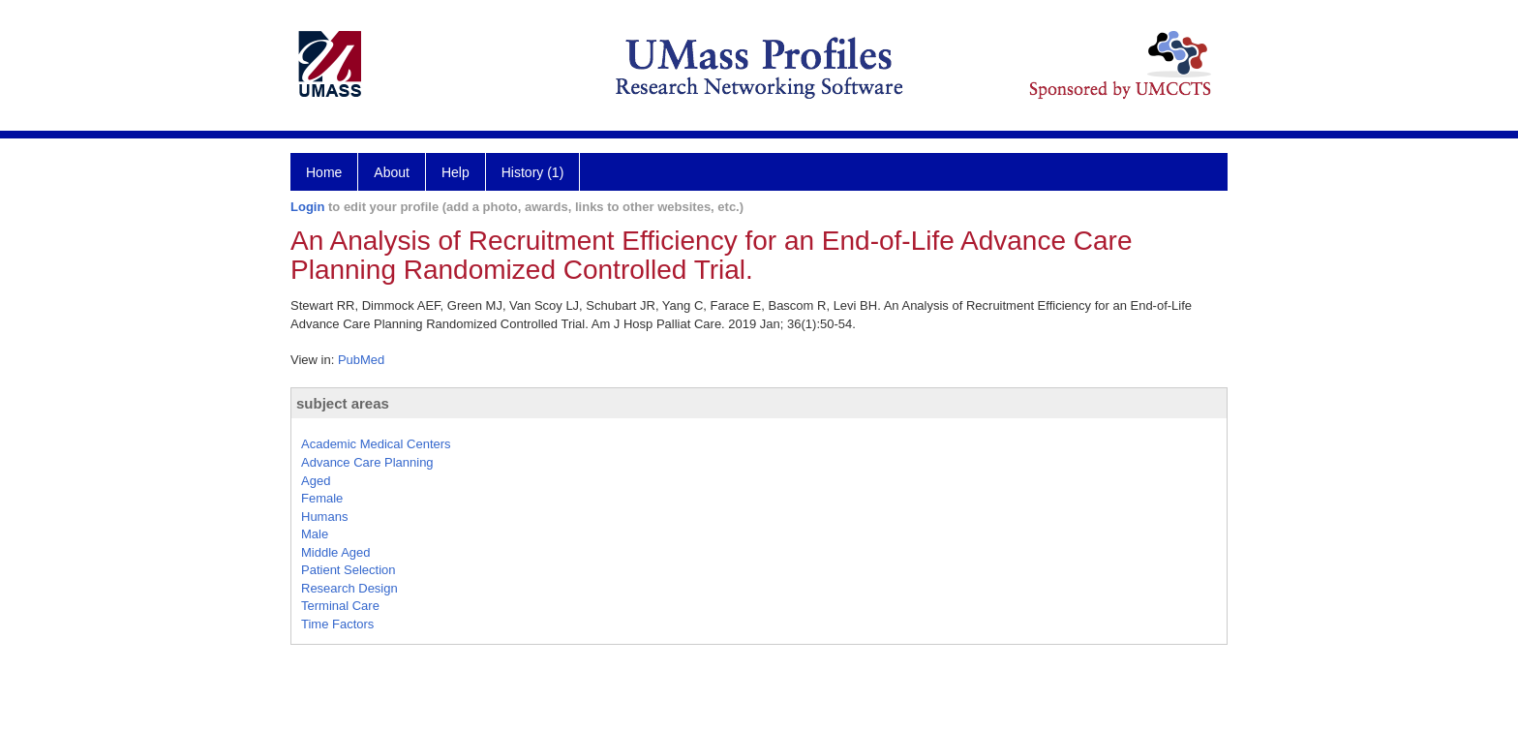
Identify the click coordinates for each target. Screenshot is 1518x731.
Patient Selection (348, 570)
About (392, 172)
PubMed (361, 359)
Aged (315, 480)
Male (314, 534)
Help (455, 172)
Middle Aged (336, 552)
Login (307, 206)
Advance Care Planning (367, 462)
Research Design (349, 588)
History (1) (532, 172)
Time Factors (337, 624)
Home (324, 172)
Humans (324, 516)
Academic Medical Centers (376, 444)
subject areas (342, 403)
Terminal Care (340, 605)
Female (322, 498)
